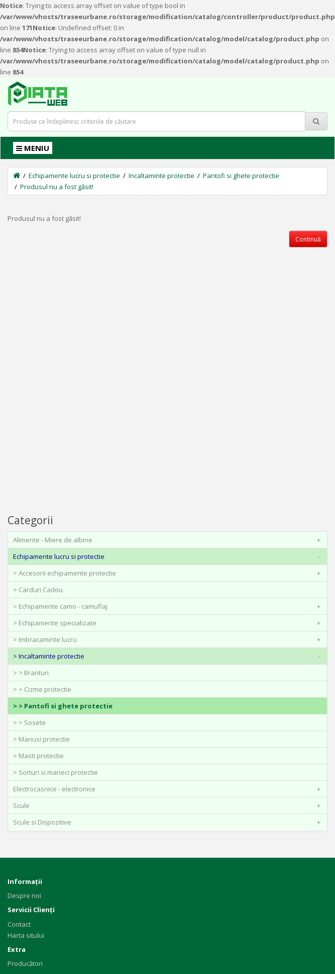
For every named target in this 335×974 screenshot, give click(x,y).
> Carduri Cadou (38, 589)
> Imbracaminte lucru (168, 639)
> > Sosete (29, 722)
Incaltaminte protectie (161, 175)
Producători (25, 963)
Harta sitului (26, 935)
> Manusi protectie (41, 739)
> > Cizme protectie (42, 689)
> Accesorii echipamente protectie (168, 573)
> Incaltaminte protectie (168, 656)
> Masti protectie (38, 755)
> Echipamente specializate (168, 623)
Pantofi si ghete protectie (241, 175)
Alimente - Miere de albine (168, 540)
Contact (19, 924)
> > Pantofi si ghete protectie (63, 705)
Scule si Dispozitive (168, 822)
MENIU (32, 148)
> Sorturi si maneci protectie (55, 772)
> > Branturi (31, 672)
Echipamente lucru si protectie (74, 175)
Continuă (308, 239)
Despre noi (24, 895)
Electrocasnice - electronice (168, 789)
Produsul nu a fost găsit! (56, 186)
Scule (168, 805)
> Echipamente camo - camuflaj (168, 606)
